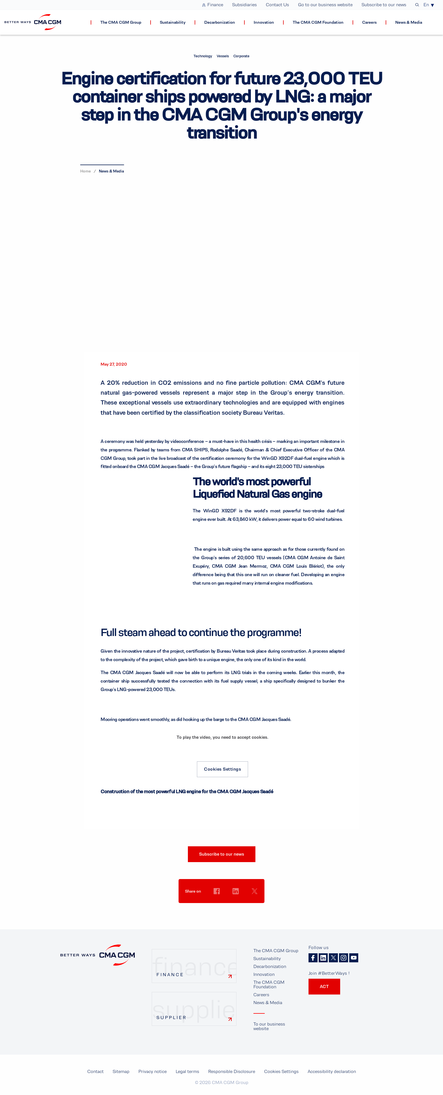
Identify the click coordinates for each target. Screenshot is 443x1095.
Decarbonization (269, 966)
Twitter (333, 957)
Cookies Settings (222, 769)
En (426, 5)
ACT (324, 986)
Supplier (172, 1017)
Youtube (353, 957)
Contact (95, 1071)
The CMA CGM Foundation (269, 984)
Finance (170, 974)
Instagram (343, 957)
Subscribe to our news (221, 854)
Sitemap (121, 1071)
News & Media (111, 171)
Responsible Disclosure (231, 1071)
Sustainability (267, 958)
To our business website (269, 1026)
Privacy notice (152, 1071)
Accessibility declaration (332, 1071)
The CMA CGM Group (275, 950)
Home (85, 171)
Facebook (313, 957)
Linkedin (323, 957)
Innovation (264, 974)
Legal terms (187, 1071)
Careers (261, 994)
